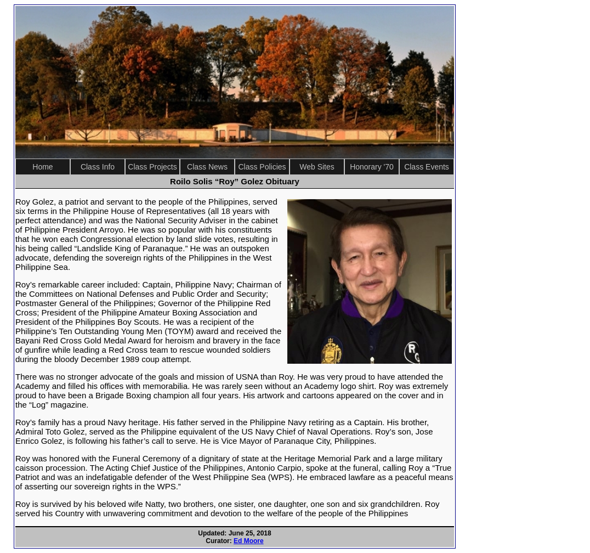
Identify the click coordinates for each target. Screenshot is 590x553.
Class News (207, 166)
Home (42, 166)
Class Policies (262, 166)
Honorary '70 (372, 166)
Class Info (98, 166)
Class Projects (152, 166)
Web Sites (316, 166)
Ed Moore (249, 541)
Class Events (426, 166)
